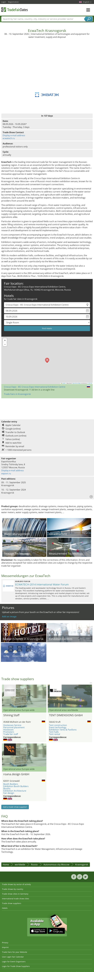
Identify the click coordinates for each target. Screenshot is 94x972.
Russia (34, 864)
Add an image (9, 616)
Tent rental (54, 734)
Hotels (5, 908)
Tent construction (58, 725)
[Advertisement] (47, 58)
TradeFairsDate (14, 10)
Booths (6, 788)
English (87, 2)
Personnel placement (14, 727)
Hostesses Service (12, 725)
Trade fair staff (10, 734)
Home (6, 864)
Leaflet (63, 383)
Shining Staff (11, 715)
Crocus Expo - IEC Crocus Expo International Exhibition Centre (34, 386)
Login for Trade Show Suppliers (16, 966)
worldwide (20, 864)
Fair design (8, 793)
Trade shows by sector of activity (16, 884)
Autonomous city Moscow (56, 864)
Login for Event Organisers (14, 961)
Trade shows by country (12, 889)
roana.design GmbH (16, 774)
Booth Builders (10, 784)
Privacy (5, 942)
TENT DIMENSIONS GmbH (66, 715)
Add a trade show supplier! (15, 807)
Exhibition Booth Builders (16, 786)
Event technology (57, 727)
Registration (13, 2)
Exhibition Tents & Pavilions (63, 729)
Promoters (8, 731)
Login (3, 2)
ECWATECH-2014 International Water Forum (42, 584)
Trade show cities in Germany (15, 894)
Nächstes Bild (90, 696)
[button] (47, 360)
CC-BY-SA (90, 383)
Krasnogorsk (81, 864)
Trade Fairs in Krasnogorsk (17, 394)
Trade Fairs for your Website (14, 952)
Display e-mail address (14, 135)
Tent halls (54, 731)
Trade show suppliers (11, 903)
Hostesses (8, 729)
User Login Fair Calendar (13, 957)
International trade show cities (15, 898)
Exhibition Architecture (14, 790)
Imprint (5, 947)
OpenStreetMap (77, 383)
